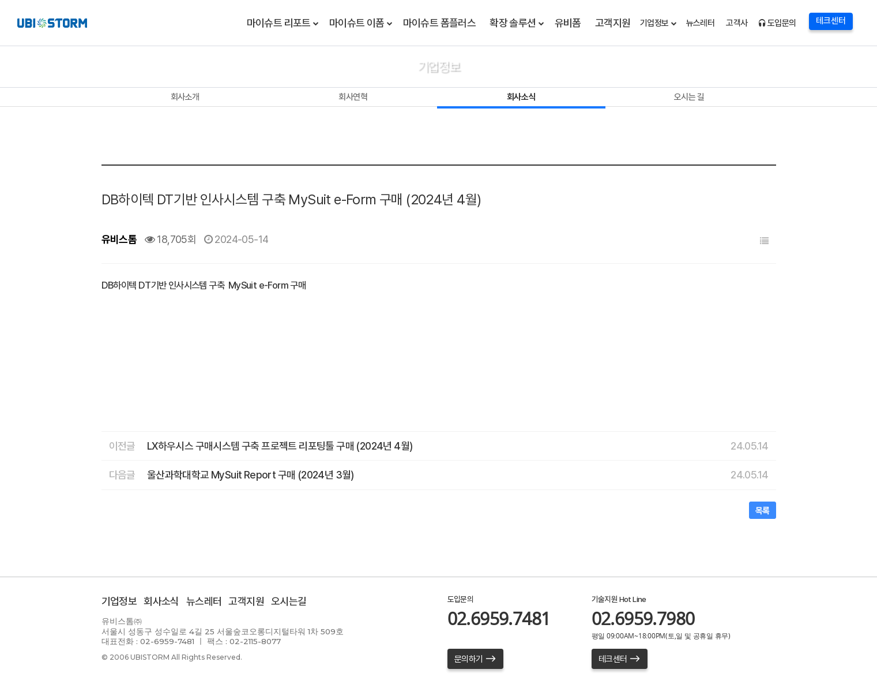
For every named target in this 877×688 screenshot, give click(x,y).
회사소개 (185, 97)
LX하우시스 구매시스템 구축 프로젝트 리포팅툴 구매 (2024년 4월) (280, 446)
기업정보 (654, 23)
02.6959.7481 (499, 618)
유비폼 (568, 23)
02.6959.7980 (643, 618)
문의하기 (475, 659)
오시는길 (289, 601)
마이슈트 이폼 (357, 23)
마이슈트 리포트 (279, 23)
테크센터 (620, 659)
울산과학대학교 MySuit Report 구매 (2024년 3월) (250, 475)
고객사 (736, 23)
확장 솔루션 (513, 23)
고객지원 (613, 23)
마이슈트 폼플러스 (439, 23)
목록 (762, 511)
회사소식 (521, 97)
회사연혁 (352, 97)
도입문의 (777, 23)
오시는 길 (689, 97)
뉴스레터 (700, 23)
